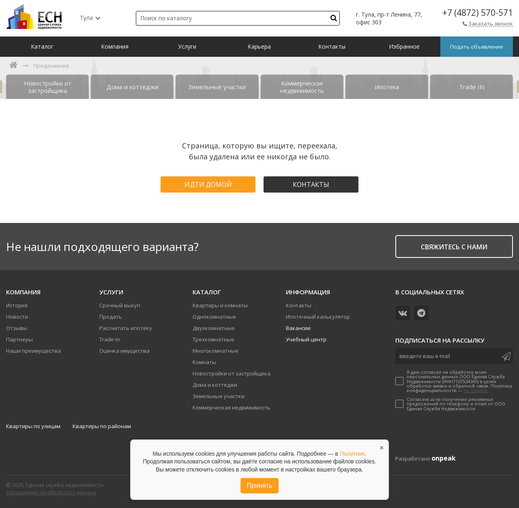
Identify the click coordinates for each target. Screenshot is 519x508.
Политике (352, 453)
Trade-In (109, 339)
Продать (110, 316)
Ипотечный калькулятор (318, 316)
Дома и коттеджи (215, 384)
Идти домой (208, 184)
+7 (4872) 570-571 (477, 13)
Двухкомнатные (214, 328)
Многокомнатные (215, 350)
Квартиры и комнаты (220, 305)
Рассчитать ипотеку (125, 328)
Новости (17, 316)
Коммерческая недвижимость (231, 407)
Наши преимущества (33, 350)
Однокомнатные (214, 316)
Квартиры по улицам (33, 426)
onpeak (443, 458)
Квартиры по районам (102, 426)
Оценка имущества (124, 350)
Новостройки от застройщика (231, 373)
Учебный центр (306, 339)
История (17, 305)
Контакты (311, 184)
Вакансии (298, 328)
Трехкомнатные (213, 339)
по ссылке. (475, 390)
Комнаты (204, 362)
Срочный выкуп (119, 305)
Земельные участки (218, 396)
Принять (259, 485)
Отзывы (16, 328)
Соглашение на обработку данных (51, 492)
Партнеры (19, 339)
